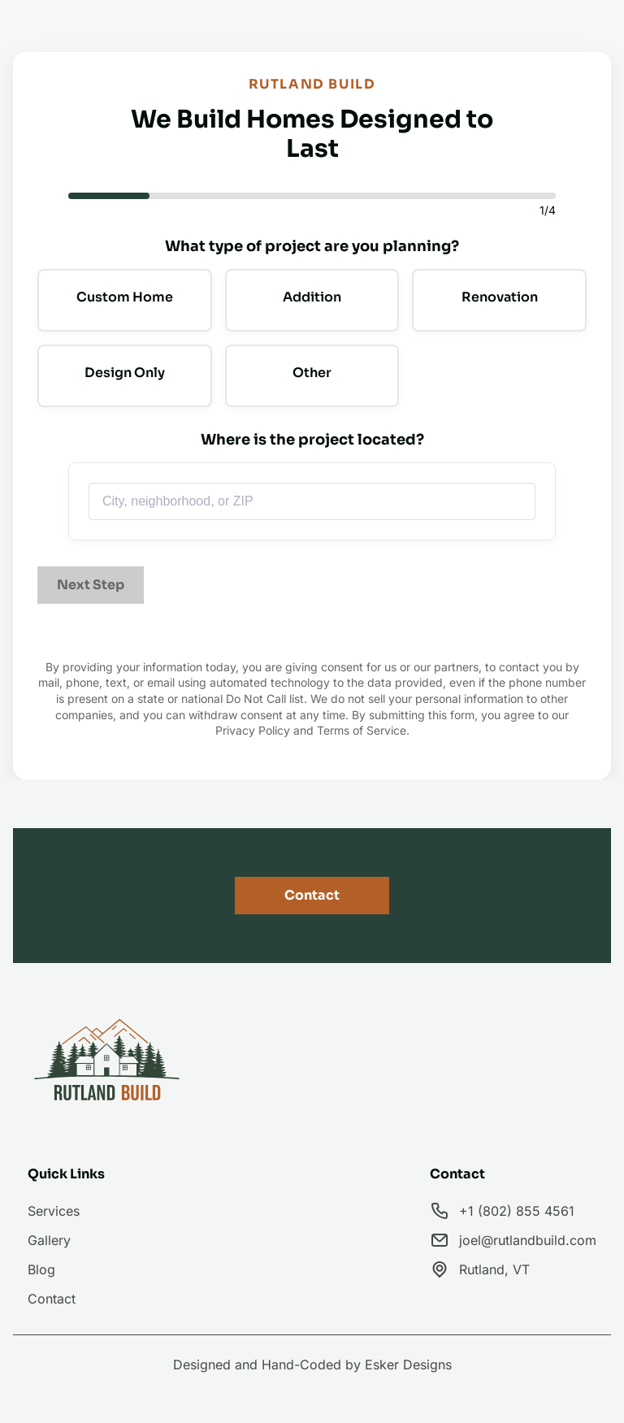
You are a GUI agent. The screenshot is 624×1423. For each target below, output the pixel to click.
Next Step (90, 584)
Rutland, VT (494, 1269)
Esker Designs (408, 1364)
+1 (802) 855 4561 (516, 1211)
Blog (41, 1269)
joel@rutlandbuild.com (527, 1240)
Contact (312, 895)
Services (54, 1211)
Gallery (49, 1240)
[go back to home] (108, 1063)
